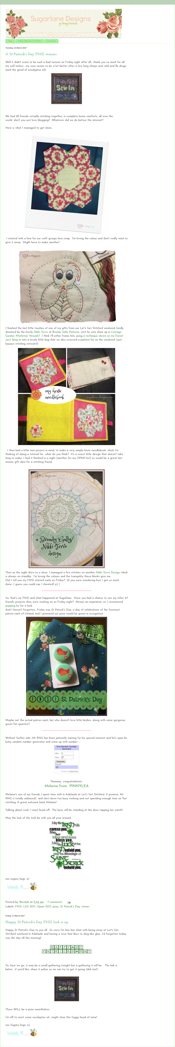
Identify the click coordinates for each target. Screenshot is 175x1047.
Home (10, 41)
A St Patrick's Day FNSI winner (31, 54)
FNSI (18, 906)
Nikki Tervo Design (108, 572)
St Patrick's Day (70, 906)
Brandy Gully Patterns (65, 332)
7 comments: (55, 902)
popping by (12, 605)
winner (85, 906)
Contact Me (51, 41)
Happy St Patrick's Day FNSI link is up (36, 922)
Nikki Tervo (41, 332)
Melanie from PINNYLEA (67, 786)
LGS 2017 (29, 906)
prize (56, 906)
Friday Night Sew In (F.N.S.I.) (29, 41)
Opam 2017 (44, 906)
